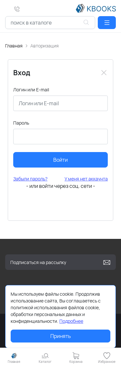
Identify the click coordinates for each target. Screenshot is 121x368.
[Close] (104, 73)
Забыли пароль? (30, 179)
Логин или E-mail (31, 90)
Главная (14, 46)
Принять (60, 336)
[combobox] (50, 22)
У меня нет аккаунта (86, 179)
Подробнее (71, 321)
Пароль (21, 123)
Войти (60, 159)
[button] (107, 22)
